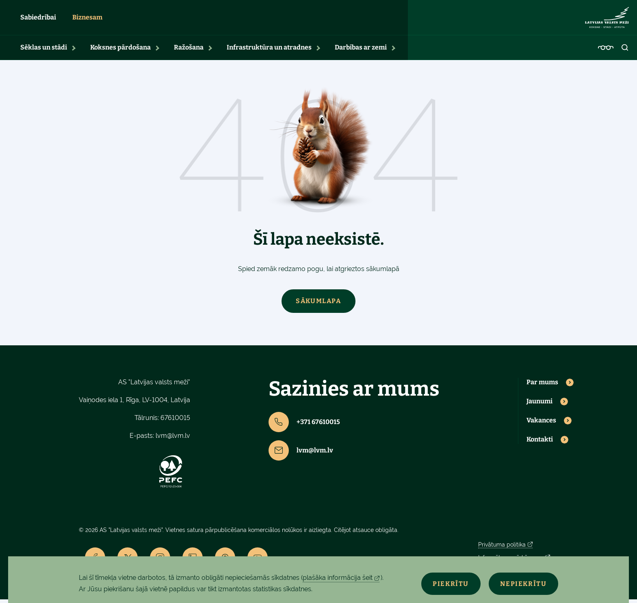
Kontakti (539, 443)
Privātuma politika (502, 548)
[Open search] (625, 51)
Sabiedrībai (38, 19)
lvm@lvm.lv (173, 439)
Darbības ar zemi (361, 51)
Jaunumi (539, 405)
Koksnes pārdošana (120, 51)
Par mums (542, 386)
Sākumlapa (318, 304)
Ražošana (189, 51)
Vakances (541, 424)
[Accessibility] (605, 51)
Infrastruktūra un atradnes (269, 51)
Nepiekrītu (521, 583)
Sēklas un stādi (43, 51)
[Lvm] (607, 19)
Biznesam (87, 19)
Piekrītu (443, 583)
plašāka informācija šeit (338, 577)
